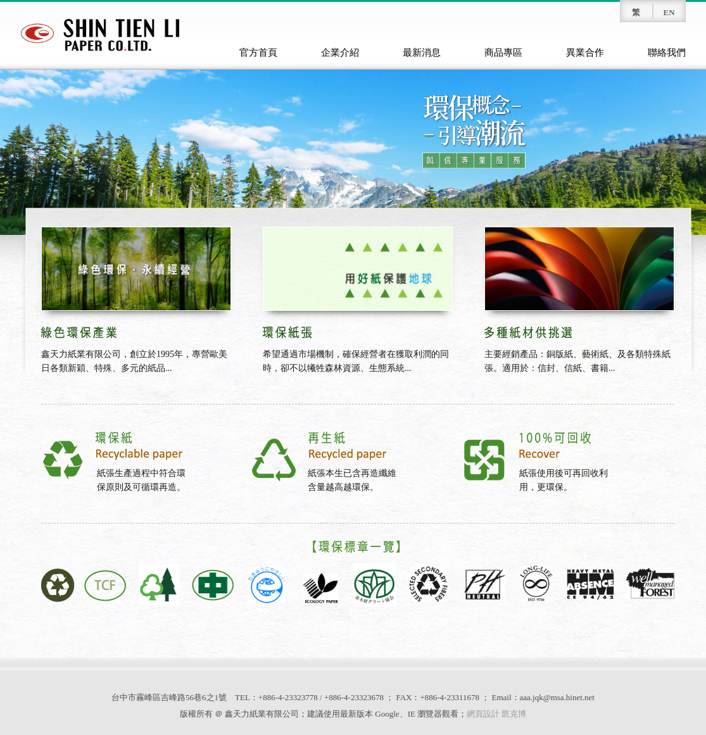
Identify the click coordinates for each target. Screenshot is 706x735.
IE (411, 714)
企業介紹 (340, 52)
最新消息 (422, 52)
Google (387, 714)
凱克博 (513, 714)
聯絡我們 (667, 52)
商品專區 (503, 52)
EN (668, 12)
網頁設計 (483, 714)
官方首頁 (258, 52)
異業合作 (585, 52)
